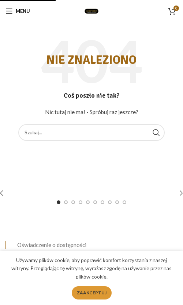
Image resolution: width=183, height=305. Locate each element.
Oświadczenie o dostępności (51, 245)
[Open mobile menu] (18, 11)
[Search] (91, 132)
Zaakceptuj (92, 292)
